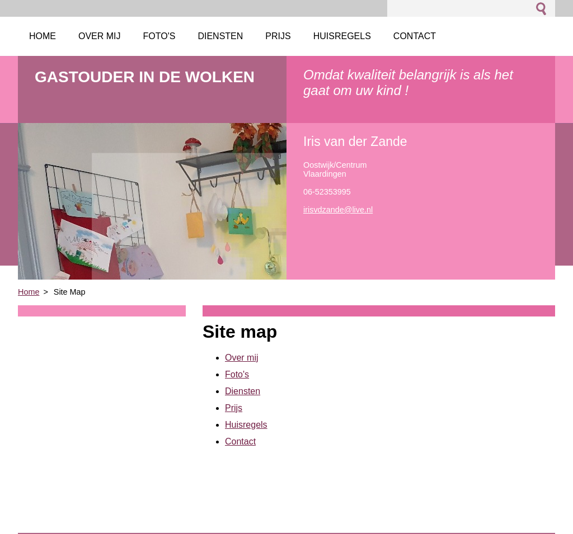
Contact (240, 441)
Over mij (242, 357)
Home (28, 291)
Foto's (237, 374)
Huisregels (246, 424)
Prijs (233, 408)
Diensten (242, 391)
